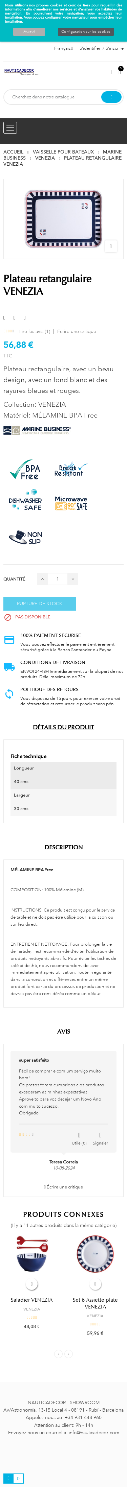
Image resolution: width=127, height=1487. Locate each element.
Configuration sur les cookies (85, 31)
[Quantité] (57, 579)
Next (68, 1354)
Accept (29, 31)
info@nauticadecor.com (94, 1433)
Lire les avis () (34, 331)
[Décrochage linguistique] (63, 48)
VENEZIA (31, 1309)
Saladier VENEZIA (31, 1300)
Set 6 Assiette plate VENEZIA (95, 1303)
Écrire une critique (76, 331)
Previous (58, 1354)
